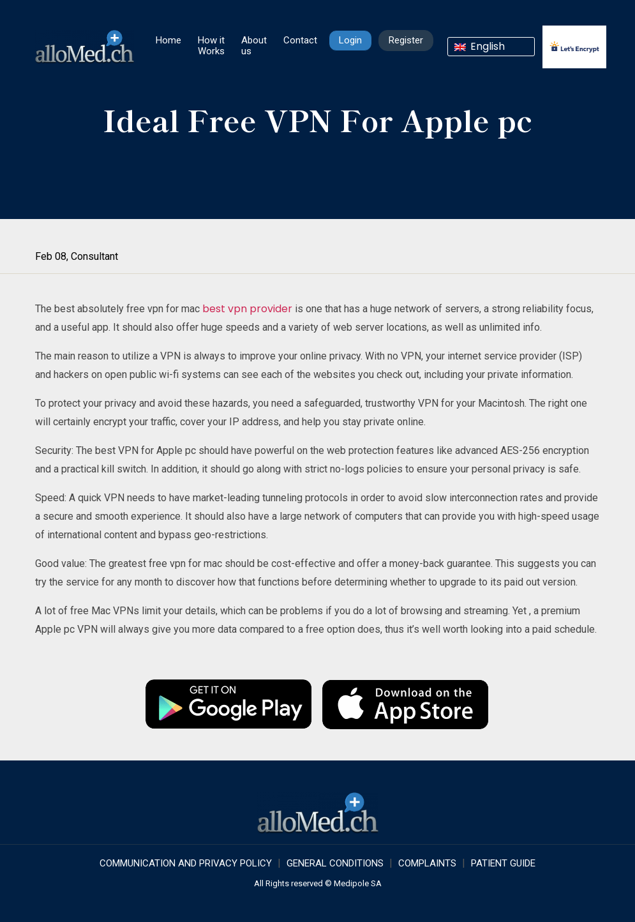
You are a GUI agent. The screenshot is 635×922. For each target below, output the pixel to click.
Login (350, 40)
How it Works (211, 45)
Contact (300, 40)
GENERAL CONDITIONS (335, 863)
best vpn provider (247, 308)
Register (406, 40)
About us (254, 45)
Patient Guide (503, 863)
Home (168, 40)
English (479, 47)
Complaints (427, 863)
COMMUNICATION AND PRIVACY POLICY (186, 863)
